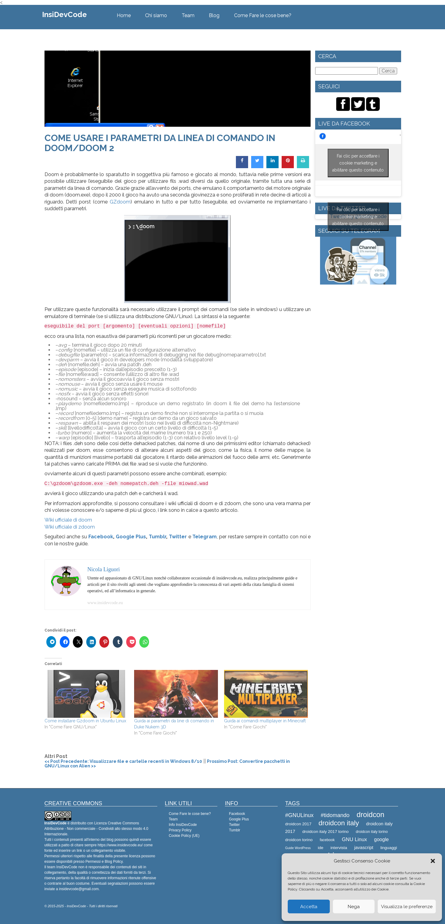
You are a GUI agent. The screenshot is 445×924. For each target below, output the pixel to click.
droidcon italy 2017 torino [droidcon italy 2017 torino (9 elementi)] (325, 831)
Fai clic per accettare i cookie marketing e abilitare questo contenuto (358, 163)
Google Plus (131, 537)
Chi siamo (156, 15)
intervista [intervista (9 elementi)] (338, 847)
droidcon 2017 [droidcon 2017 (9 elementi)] (298, 824)
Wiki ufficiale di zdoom (69, 527)
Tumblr (157, 537)
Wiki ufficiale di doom (68, 520)
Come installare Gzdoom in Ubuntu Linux (85, 720)
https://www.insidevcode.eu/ (120, 845)
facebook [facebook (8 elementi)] (327, 840)
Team (188, 15)
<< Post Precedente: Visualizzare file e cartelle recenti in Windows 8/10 (123, 761)
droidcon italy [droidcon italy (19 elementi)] (339, 823)
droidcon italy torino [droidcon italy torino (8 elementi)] (372, 832)
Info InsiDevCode (183, 825)
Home (124, 15)
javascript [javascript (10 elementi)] (363, 847)
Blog (214, 15)
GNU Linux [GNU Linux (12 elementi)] (354, 839)
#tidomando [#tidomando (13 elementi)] (335, 815)
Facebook (100, 537)
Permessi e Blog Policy (104, 861)
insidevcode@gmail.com (79, 889)
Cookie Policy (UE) (184, 836)
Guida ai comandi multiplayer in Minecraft (265, 720)
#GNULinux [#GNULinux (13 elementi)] (299, 815)
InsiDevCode (64, 14)
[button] (433, 861)
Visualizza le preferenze (407, 906)
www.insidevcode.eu (105, 602)
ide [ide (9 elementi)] (320, 847)
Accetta (308, 906)
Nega (354, 906)
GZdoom (120, 202)
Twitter (178, 537)
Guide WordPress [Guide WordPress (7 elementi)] (298, 848)
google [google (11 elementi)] (381, 839)
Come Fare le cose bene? (262, 15)
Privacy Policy (180, 830)
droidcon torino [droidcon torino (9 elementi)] (299, 839)
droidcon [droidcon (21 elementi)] (370, 815)
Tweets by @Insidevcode (358, 216)
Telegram (204, 537)
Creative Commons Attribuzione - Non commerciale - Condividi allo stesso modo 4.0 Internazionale (96, 828)
